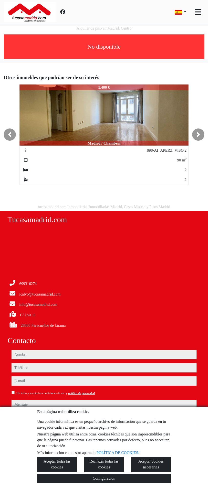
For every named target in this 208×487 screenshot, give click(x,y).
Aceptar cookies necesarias (151, 464)
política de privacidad (81, 393)
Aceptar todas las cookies (56, 464)
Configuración (104, 478)
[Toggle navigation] (198, 12)
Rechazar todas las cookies (103, 464)
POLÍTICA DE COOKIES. (117, 453)
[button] (10, 134)
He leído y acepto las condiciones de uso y (55, 393)
